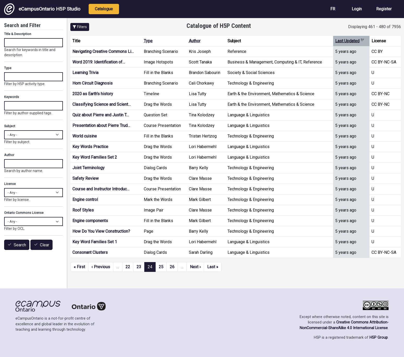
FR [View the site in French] (332, 8)
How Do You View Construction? (101, 231)
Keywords (11, 97)
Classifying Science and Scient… (101, 104)
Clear (44, 244)
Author (194, 40)
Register (384, 8)
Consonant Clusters (90, 252)
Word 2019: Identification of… (98, 62)
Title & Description (17, 34)
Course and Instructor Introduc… (100, 188)
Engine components (90, 220)
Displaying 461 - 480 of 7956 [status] (374, 26)
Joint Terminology (88, 167)
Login (357, 8)
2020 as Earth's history (92, 93)
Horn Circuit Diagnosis (92, 83)
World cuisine (84, 136)
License (10, 184)
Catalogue (104, 8)
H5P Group (378, 337)
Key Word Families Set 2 (94, 157)
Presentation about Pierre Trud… (101, 125)
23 (139, 266)
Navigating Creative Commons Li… (103, 51)
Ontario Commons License (24, 213)
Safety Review (85, 178)
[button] (79, 27)
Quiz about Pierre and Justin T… (100, 114)
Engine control (85, 199)
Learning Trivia (85, 72)
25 (161, 266)
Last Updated (349, 40)
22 (127, 266)
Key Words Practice (90, 146)
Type (148, 40)
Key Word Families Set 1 (94, 241)
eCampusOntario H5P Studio (42, 9)
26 (172, 266)
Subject (9, 126)
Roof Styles (83, 210)
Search (20, 244)
